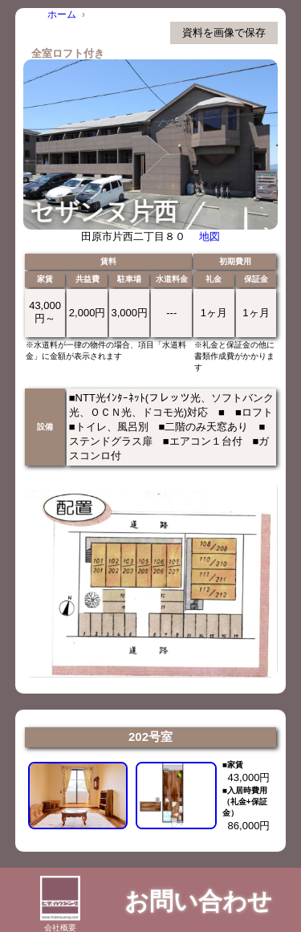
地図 (209, 236)
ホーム (61, 14)
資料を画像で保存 (224, 32)
